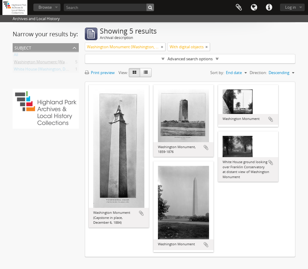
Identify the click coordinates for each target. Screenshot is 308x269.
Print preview (100, 72)
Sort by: (217, 72)
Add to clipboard (141, 213)
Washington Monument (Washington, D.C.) (52, 63)
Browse (45, 7)
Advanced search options (190, 58)
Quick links (268, 7)
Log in (290, 7)
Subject (22, 47)
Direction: (258, 72)
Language (253, 7)
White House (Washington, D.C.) (42, 70)
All (16, 55)
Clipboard (238, 7)
